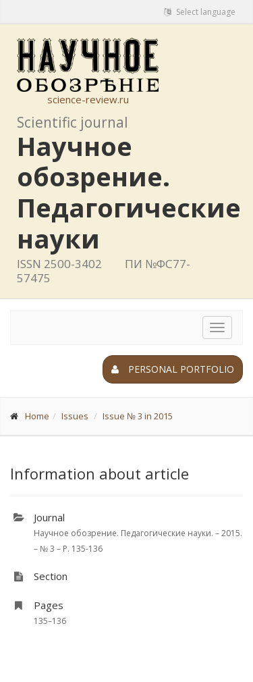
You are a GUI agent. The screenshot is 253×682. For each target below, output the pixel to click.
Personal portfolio (172, 369)
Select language (199, 12)
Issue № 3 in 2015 (138, 416)
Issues (74, 416)
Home (37, 416)
